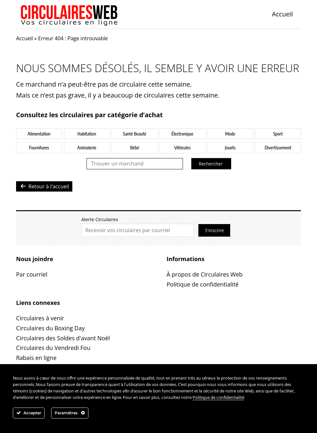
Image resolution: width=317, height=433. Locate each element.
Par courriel (31, 274)
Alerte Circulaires (99, 219)
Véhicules (182, 147)
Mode (230, 133)
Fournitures (39, 147)
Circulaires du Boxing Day (50, 328)
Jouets (230, 147)
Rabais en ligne (36, 358)
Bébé (134, 147)
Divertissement (278, 147)
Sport (278, 133)
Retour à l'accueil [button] (44, 186)
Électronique (182, 133)
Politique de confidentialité (203, 284)
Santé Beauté (134, 133)
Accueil (282, 14)
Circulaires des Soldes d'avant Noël (63, 338)
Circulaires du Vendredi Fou (53, 348)
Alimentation (39, 133)
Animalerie (86, 147)
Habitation (86, 133)
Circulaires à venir (40, 318)
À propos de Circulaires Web (205, 274)
